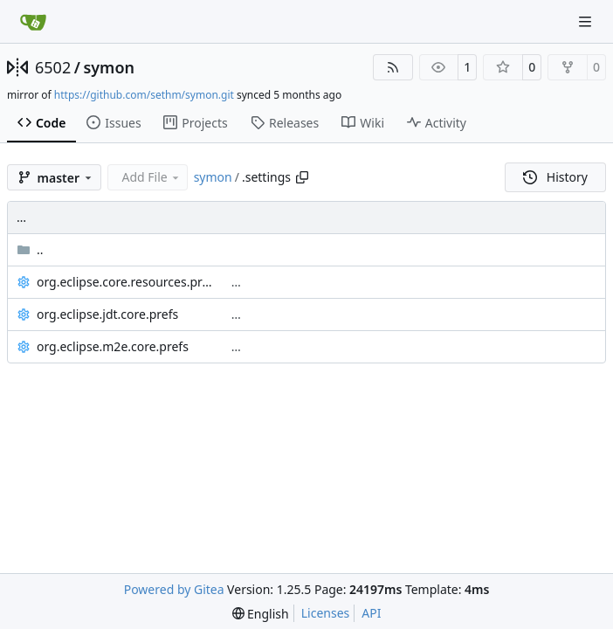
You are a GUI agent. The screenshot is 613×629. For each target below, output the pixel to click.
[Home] (33, 22)
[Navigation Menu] (586, 21)
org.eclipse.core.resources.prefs (125, 281)
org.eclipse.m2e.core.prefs (113, 346)
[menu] (260, 613)
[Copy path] (302, 177)
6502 (53, 67)
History (555, 177)
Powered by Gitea (174, 589)
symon (108, 67)
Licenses (325, 613)
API (371, 613)
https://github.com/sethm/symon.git (144, 94)
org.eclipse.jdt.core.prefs (107, 314)
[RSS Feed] (393, 67)
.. (30, 249)
